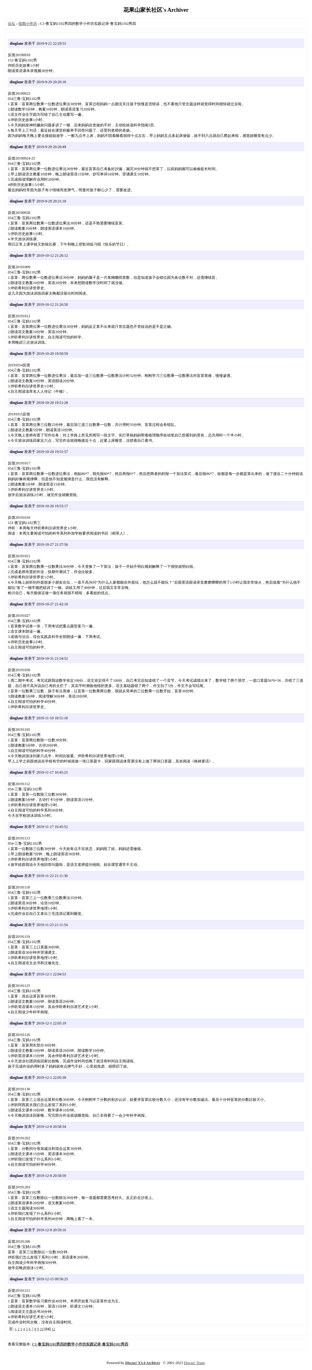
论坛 (11, 23)
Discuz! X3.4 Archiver (142, 1363)
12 (53, 1329)
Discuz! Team (194, 1363)
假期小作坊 (27, 23)
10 (41, 1329)
